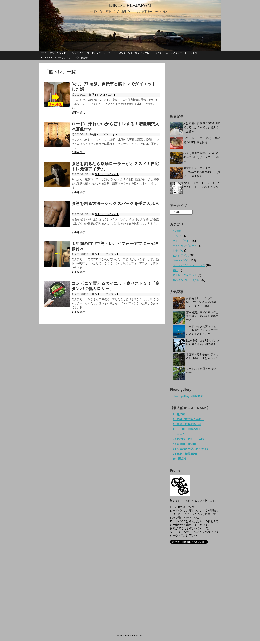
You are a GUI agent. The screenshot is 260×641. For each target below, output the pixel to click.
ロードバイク (181, 260)
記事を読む (78, 112)
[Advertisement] (195, 84)
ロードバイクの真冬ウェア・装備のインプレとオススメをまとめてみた (202, 330)
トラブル (157, 53)
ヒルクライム (76, 53)
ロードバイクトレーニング (101, 53)
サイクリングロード (185, 245)
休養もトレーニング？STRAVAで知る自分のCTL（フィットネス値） (202, 172)
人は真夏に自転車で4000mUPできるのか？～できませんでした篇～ (201, 127)
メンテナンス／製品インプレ (134, 53)
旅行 (175, 270)
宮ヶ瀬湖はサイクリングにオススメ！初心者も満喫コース (202, 316)
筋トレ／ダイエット (176, 53)
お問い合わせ (80, 57)
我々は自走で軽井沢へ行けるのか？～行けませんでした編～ (201, 157)
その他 (193, 53)
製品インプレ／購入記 (186, 280)
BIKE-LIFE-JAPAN (130, 5)
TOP (43, 53)
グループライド (57, 53)
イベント (178, 235)
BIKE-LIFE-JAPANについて (55, 57)
